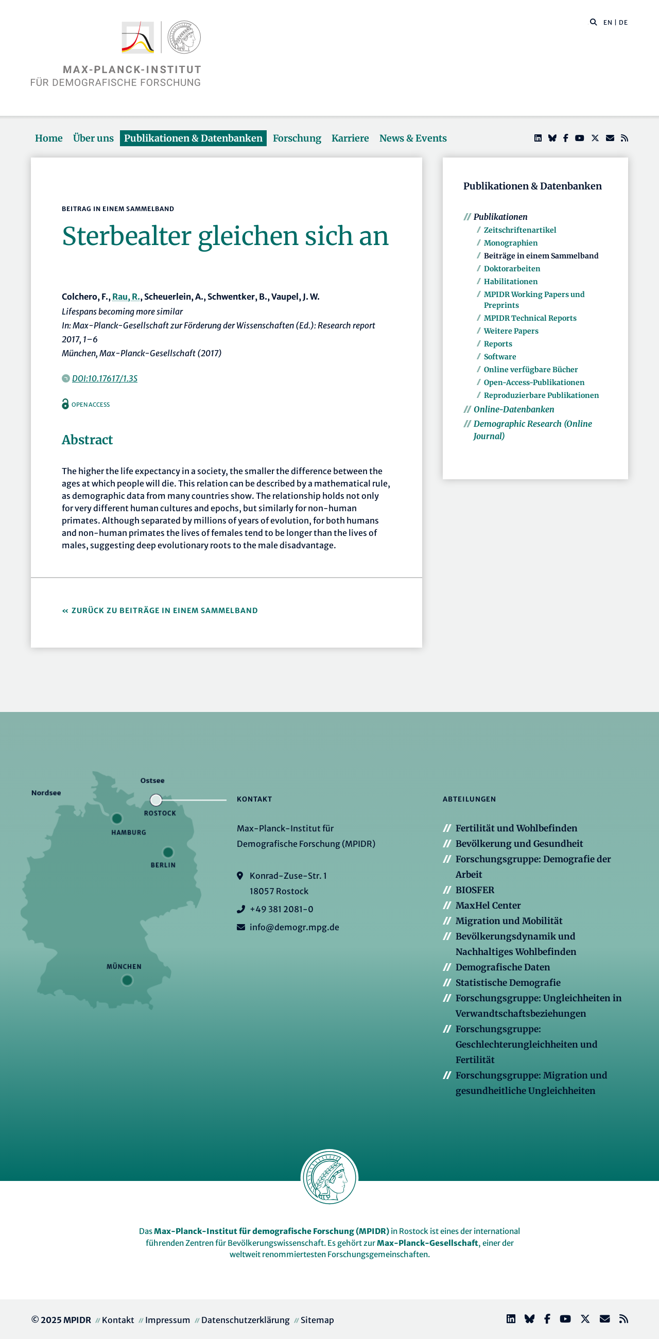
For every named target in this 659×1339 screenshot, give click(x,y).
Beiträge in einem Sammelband (541, 255)
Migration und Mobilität (509, 921)
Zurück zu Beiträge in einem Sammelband (165, 610)
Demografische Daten (503, 967)
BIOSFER (475, 890)
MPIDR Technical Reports (530, 318)
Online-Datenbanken (514, 409)
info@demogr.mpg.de (294, 927)
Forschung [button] (297, 138)
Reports (498, 344)
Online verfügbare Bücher (531, 369)
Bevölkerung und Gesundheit (519, 843)
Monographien (511, 243)
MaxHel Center (488, 905)
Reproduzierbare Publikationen (541, 395)
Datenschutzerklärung (245, 1320)
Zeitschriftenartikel (520, 230)
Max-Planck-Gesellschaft (427, 1243)
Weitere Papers (511, 331)
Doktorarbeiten (512, 268)
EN (608, 22)
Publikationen (501, 217)
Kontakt (118, 1320)
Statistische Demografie (508, 982)
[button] (593, 21)
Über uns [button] (93, 138)
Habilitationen (511, 281)
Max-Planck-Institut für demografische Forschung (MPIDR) (271, 1231)
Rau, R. (126, 296)
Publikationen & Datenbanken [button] (193, 138)
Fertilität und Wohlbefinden (517, 828)
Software (500, 356)
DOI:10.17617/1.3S (104, 378)
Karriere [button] (350, 138)
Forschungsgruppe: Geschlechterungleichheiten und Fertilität (527, 1044)
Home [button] (49, 138)
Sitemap (317, 1320)
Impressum (167, 1320)
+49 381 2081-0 (282, 909)
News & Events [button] (413, 138)
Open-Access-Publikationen (534, 382)
